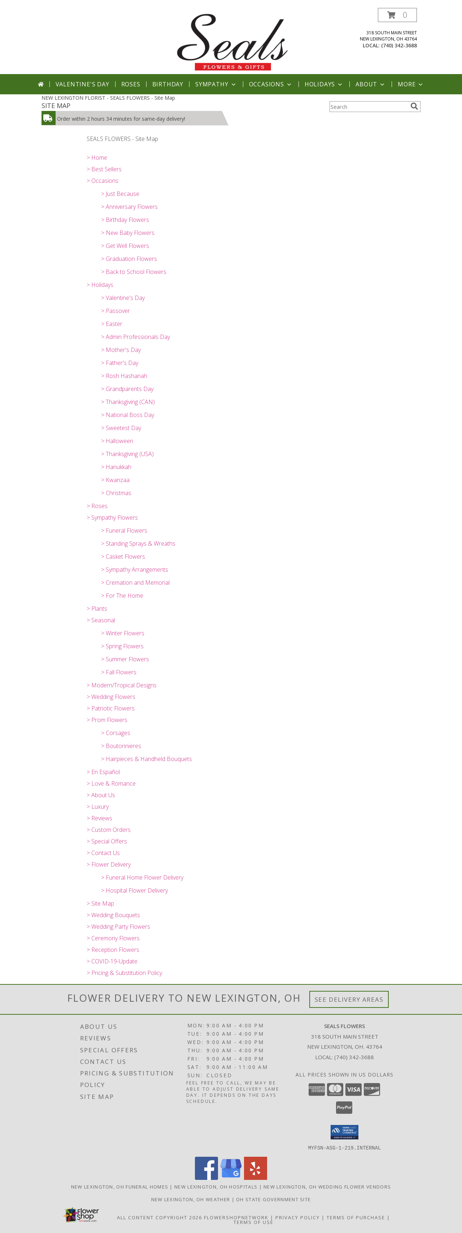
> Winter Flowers (122, 633)
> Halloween (117, 441)
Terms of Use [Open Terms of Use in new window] (254, 1222)
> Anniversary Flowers (129, 207)
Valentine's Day (82, 84)
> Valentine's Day (123, 298)
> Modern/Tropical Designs (122, 685)
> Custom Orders (109, 830)
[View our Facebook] (206, 1177)
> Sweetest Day (121, 428)
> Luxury (98, 807)
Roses (130, 84)
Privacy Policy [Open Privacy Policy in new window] (297, 1217)
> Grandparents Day (127, 389)
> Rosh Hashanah (124, 376)
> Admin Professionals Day (135, 337)
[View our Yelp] (255, 1177)
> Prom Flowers (107, 720)
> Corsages (115, 733)
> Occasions (102, 181)
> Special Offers (107, 841)
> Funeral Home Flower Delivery (142, 877)
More (411, 84)
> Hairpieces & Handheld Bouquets (146, 759)
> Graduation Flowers (129, 259)
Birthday (167, 84)
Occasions (271, 84)
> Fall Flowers (118, 672)
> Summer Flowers (125, 659)
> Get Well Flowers (125, 246)
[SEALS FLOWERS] (232, 41)
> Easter (111, 324)
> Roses (97, 506)
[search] (414, 106)
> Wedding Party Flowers (118, 927)
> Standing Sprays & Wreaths (138, 543)
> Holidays (100, 285)
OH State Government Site (273, 1199)
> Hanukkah (116, 467)
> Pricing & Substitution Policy (124, 973)
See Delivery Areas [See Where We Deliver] (349, 999)
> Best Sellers (104, 169)
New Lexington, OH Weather (190, 1199)
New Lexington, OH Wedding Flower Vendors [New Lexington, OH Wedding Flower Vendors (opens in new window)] (327, 1186)
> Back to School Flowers (133, 272)
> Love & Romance (111, 783)
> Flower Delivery (109, 864)
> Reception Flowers (113, 950)
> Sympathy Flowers (112, 517)
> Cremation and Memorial (135, 583)
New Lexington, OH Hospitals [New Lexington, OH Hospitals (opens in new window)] (215, 1186)
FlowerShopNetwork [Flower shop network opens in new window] (236, 1217)
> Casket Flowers (123, 556)
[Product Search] (368, 107)
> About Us (101, 795)
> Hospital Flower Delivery (134, 890)
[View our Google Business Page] (231, 1177)
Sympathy (216, 84)
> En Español (103, 772)
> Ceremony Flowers (113, 938)
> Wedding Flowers (111, 697)
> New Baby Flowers (127, 233)
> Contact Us (103, 853)
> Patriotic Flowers (111, 708)
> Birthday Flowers (125, 220)
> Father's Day (119, 363)
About (371, 84)
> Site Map (100, 903)
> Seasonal (101, 620)
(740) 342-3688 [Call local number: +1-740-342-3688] (399, 45)
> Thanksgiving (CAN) (128, 402)
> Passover (115, 311)
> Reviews (99, 818)
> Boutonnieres (121, 746)
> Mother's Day (121, 350)
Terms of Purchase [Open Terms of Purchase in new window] (356, 1217)
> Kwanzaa (115, 480)
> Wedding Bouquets (113, 915)
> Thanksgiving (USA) (127, 454)
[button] (397, 15)
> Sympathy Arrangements (134, 569)
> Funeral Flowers (124, 530)
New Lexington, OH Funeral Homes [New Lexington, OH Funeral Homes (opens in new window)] (119, 1186)
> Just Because (120, 194)
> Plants (97, 609)
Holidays (324, 84)
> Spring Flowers (122, 646)
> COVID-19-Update (112, 961)
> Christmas (116, 493)
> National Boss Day (127, 415)
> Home (97, 158)
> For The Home (122, 596)
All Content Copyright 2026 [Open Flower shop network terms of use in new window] (159, 1217)
